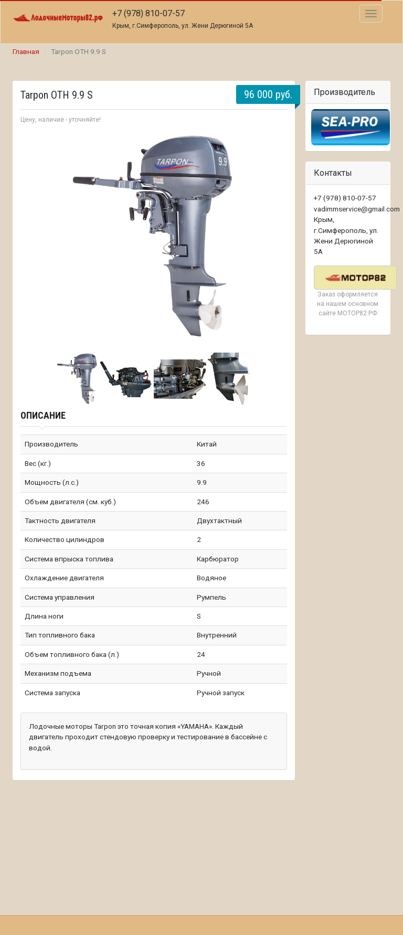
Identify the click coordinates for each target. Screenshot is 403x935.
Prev (34, 237)
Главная (26, 51)
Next (273, 237)
